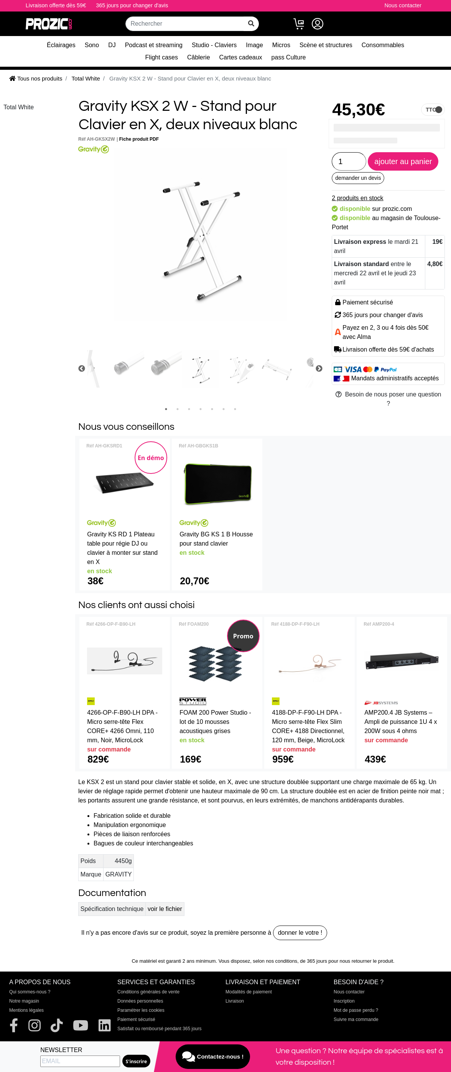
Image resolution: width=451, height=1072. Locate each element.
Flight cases (161, 57)
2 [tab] (177, 409)
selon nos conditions (275, 961)
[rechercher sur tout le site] (251, 23)
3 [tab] (189, 409)
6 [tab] (223, 409)
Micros (281, 45)
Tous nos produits (35, 78)
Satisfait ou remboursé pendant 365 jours (159, 1028)
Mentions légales (26, 1010)
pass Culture (289, 57)
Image (254, 45)
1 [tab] (166, 409)
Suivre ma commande (356, 1019)
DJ (112, 45)
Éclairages (61, 45)
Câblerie (198, 57)
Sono (92, 45)
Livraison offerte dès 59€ (56, 5)
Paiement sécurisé (136, 1019)
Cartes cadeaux (240, 57)
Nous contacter (402, 5)
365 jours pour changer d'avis (132, 5)
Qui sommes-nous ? (29, 992)
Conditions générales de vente (148, 992)
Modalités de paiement (249, 992)
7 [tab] (235, 409)
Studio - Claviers (214, 45)
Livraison (235, 1001)
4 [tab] (200, 409)
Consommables (383, 45)
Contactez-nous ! (213, 1056)
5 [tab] (212, 409)
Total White (18, 107)
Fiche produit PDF (139, 139)
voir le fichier (165, 909)
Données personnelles (140, 1001)
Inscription (344, 1001)
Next (319, 369)
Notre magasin (24, 1001)
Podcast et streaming (154, 45)
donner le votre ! (300, 932)
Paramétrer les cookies (141, 1010)
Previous (82, 369)
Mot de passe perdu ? (356, 1010)
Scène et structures (326, 45)
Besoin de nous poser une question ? (388, 399)
